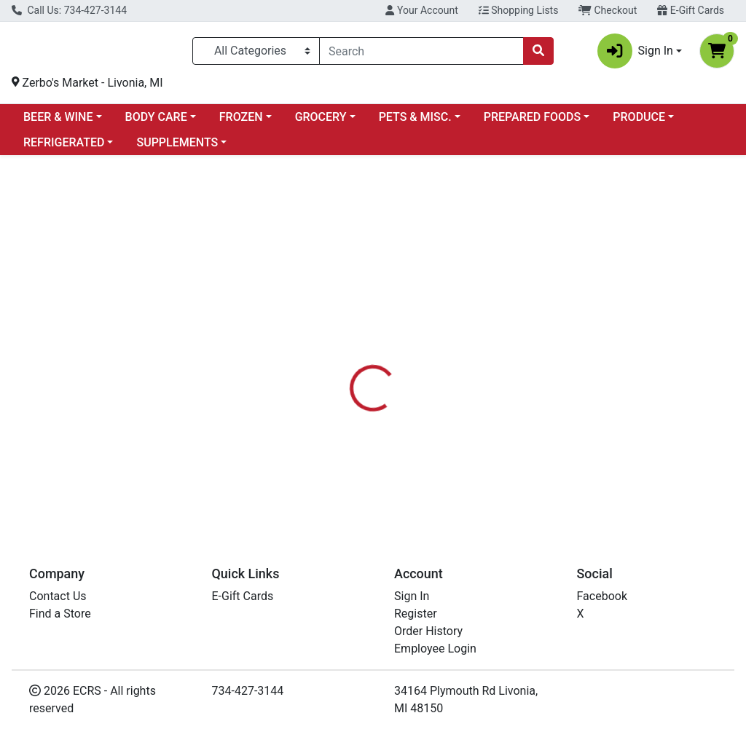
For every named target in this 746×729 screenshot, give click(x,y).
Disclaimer (414, 348)
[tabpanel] (528, 441)
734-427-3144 (248, 691)
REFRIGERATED (63, 148)
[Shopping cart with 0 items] (716, 53)
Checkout (607, 10)
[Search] (421, 54)
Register (415, 613)
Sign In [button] (635, 53)
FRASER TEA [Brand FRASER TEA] (488, 436)
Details (350, 348)
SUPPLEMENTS (177, 148)
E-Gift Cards (690, 10)
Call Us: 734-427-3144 (69, 10)
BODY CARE (156, 123)
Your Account (421, 10)
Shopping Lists (519, 10)
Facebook (602, 596)
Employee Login (435, 648)
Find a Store (60, 613)
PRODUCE (639, 123)
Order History (428, 631)
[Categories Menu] (256, 54)
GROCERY (321, 123)
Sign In (411, 596)
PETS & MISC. (415, 123)
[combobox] (421, 54)
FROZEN (241, 123)
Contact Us (58, 596)
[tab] (350, 348)
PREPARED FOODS (532, 123)
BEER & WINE (58, 123)
